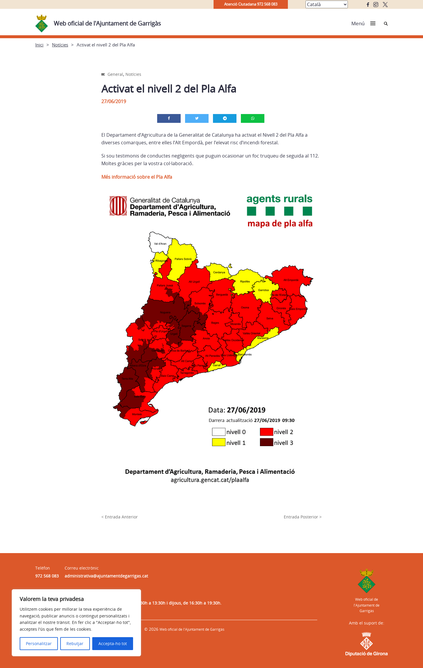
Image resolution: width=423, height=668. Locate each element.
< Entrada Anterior (119, 517)
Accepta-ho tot (112, 643)
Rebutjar (74, 643)
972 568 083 (47, 576)
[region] (76, 622)
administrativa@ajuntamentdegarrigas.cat (106, 576)
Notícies (60, 45)
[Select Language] (327, 4)
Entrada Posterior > (303, 517)
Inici (39, 45)
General (115, 74)
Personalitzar (39, 643)
